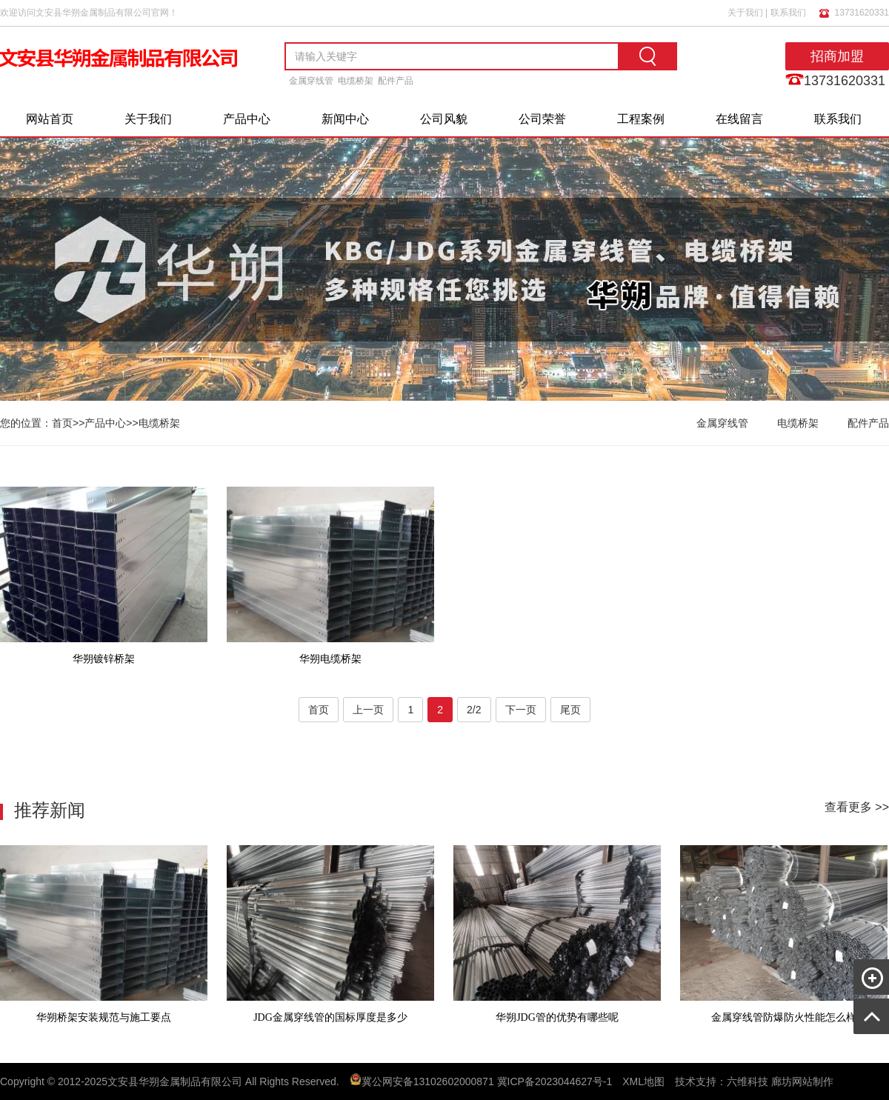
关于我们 (745, 11)
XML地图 (643, 1081)
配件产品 (395, 81)
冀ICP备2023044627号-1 (555, 1081)
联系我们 (788, 11)
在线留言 (739, 119)
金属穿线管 (311, 81)
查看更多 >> (857, 807)
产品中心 (246, 119)
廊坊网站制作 (802, 1081)
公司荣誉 (542, 119)
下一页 (520, 710)
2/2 (474, 710)
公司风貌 (443, 119)
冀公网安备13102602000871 (428, 1081)
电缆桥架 (355, 81)
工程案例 (641, 119)
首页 (62, 423)
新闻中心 (345, 119)
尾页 (570, 710)
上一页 (368, 710)
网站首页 (49, 119)
